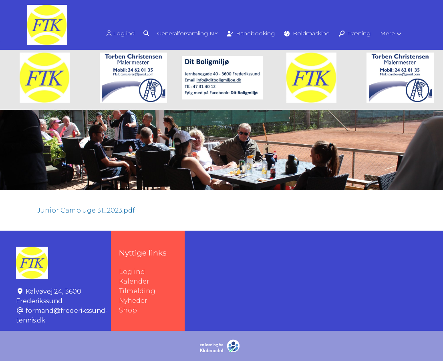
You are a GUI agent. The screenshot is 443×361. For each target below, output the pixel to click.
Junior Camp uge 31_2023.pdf (86, 210)
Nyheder (133, 300)
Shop (128, 310)
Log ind (120, 33)
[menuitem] (120, 33)
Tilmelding (137, 291)
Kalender (134, 281)
